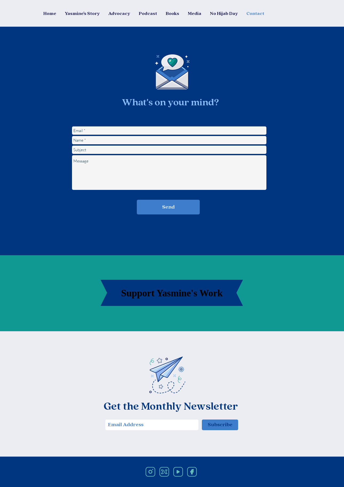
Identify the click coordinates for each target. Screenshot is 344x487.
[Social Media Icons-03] (192, 472)
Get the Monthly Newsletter (171, 406)
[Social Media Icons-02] (164, 472)
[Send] (168, 207)
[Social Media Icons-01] (150, 472)
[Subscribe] (220, 425)
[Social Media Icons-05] (178, 472)
